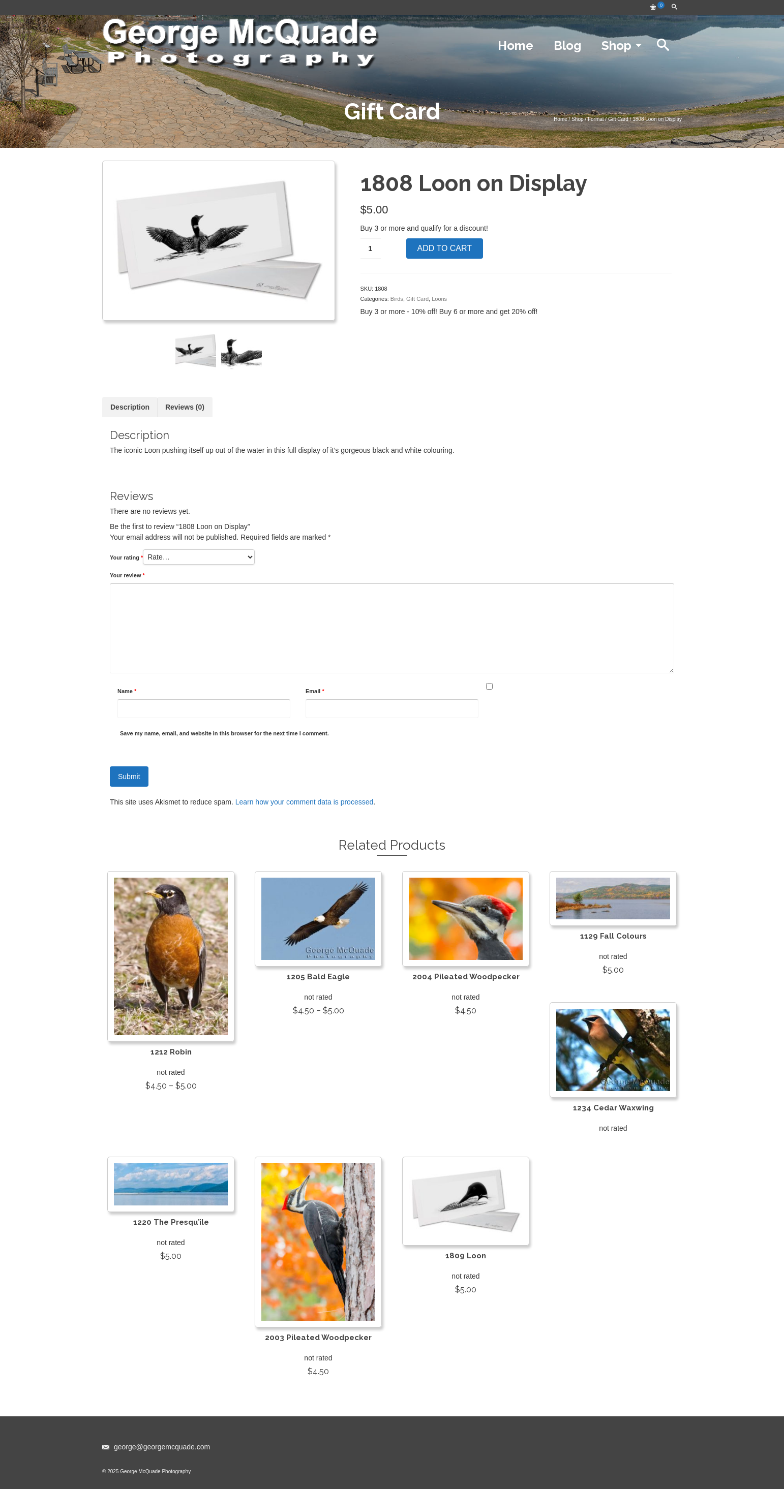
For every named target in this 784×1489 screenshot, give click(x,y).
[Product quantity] (370, 248)
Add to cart (444, 248)
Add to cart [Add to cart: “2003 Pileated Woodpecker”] (318, 1389)
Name (126, 691)
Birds (396, 299)
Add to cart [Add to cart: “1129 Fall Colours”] (613, 987)
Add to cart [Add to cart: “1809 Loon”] (466, 1307)
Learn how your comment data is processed (304, 802)
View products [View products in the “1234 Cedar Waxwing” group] (613, 1142)
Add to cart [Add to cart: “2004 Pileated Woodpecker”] (466, 1028)
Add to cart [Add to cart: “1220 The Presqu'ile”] (171, 1274)
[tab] (130, 407)
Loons (439, 299)
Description (129, 407)
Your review (127, 575)
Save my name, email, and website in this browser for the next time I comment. (224, 733)
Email (315, 691)
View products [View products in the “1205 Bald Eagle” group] (318, 1028)
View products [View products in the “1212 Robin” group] (171, 1103)
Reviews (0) (184, 407)
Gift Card (417, 299)
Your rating (126, 557)
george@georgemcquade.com (156, 1447)
